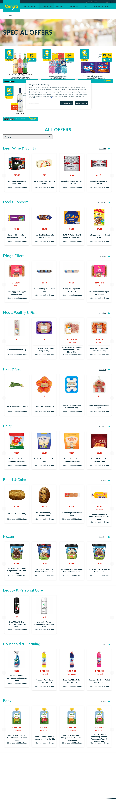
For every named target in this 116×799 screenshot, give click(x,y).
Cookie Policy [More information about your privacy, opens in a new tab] (51, 97)
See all (102, 149)
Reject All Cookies (66, 103)
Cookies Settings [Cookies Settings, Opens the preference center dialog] (34, 103)
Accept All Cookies (81, 103)
